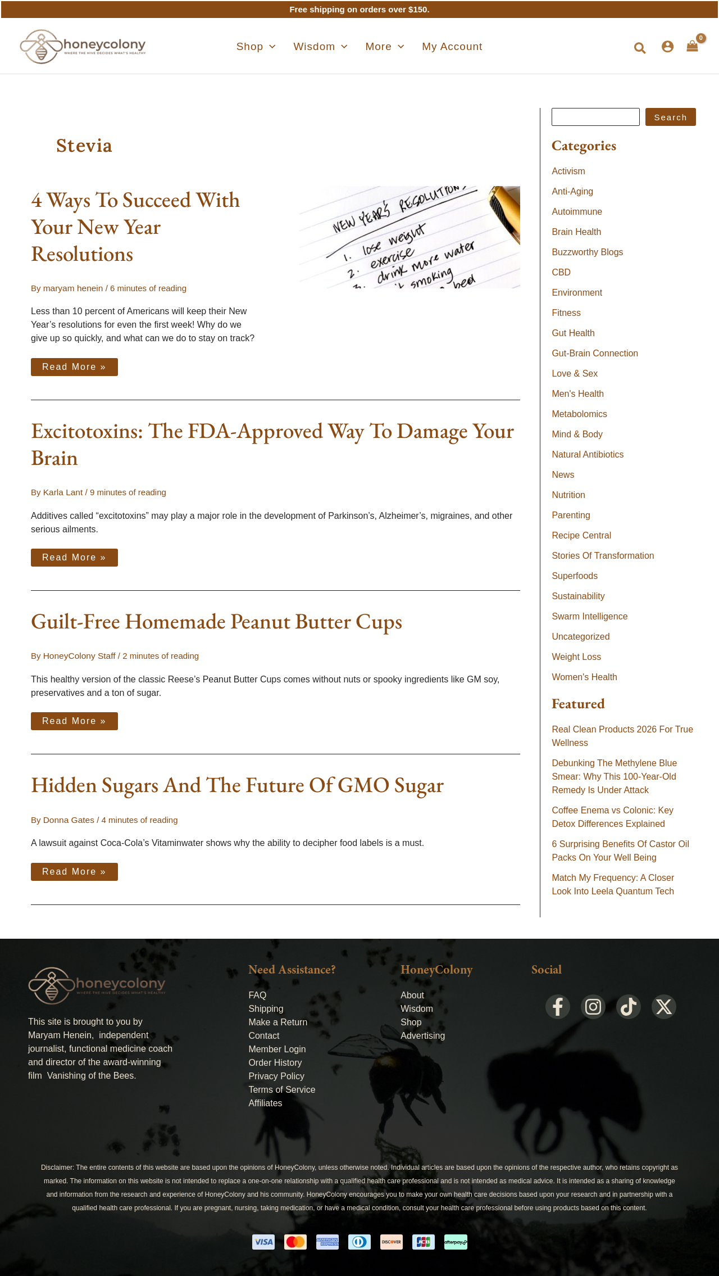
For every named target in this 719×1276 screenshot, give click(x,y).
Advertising (423, 1034)
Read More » (74, 364)
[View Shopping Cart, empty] (692, 46)
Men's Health (578, 394)
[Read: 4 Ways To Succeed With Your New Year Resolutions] (409, 236)
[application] (283, 46)
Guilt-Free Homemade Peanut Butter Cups (216, 620)
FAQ (257, 993)
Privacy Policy (276, 1074)
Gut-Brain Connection (595, 353)
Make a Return (277, 1020)
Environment (577, 292)
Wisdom (417, 1007)
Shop (411, 1020)
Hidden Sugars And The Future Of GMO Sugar (237, 783)
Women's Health (584, 677)
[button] (640, 49)
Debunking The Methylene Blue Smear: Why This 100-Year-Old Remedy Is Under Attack (614, 776)
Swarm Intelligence (589, 616)
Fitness (566, 313)
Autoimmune (577, 211)
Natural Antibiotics (588, 454)
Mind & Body (577, 434)
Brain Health (576, 232)
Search (671, 117)
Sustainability (578, 596)
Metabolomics (579, 414)
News (563, 474)
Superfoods (575, 576)
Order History (275, 1061)
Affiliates (265, 1101)
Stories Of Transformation (603, 555)
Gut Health (573, 333)
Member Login (277, 1047)
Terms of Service (281, 1088)
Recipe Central (581, 535)
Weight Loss (576, 657)
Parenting (571, 515)
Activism (568, 171)
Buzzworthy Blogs (587, 252)
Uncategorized (580, 636)
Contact (263, 1034)
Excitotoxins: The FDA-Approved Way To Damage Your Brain (272, 443)
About (412, 993)
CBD (561, 272)
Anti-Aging (572, 191)
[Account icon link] (667, 46)
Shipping (265, 1007)
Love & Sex (575, 373)
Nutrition (568, 495)
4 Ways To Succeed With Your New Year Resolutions (135, 226)
